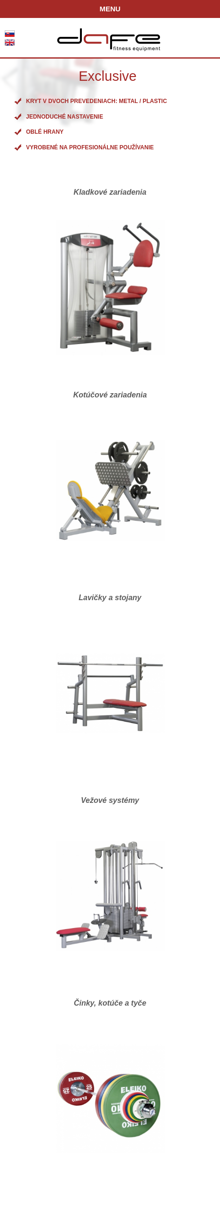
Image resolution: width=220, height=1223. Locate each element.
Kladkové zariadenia (110, 192)
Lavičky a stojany (110, 598)
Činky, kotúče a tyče (110, 1003)
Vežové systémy (110, 800)
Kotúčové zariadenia (110, 395)
